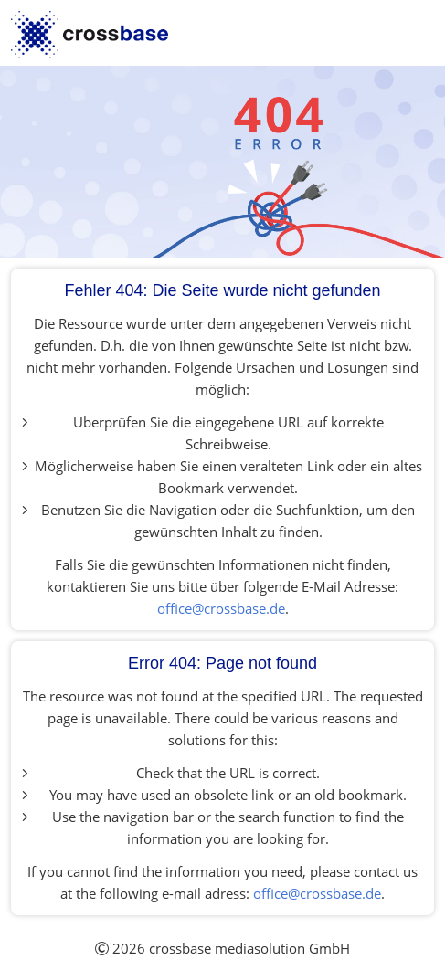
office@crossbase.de (221, 608)
